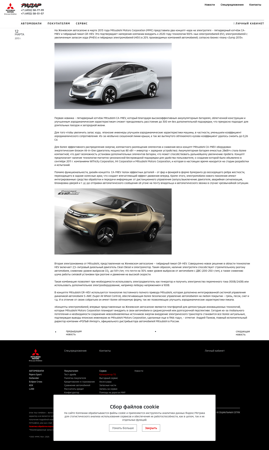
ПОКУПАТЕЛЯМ (59, 23)
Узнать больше (123, 428)
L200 (31, 389)
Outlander (34, 378)
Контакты (255, 4)
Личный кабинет (215, 350)
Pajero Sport (35, 374)
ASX (31, 385)
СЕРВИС (82, 23)
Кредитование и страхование (79, 381)
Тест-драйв (70, 374)
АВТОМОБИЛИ (31, 23)
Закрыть (151, 428)
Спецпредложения (232, 4)
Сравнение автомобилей (77, 385)
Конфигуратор (71, 392)
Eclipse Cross (35, 381)
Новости (210, 4)
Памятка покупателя (75, 378)
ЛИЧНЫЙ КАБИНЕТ (250, 23)
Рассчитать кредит (74, 389)
